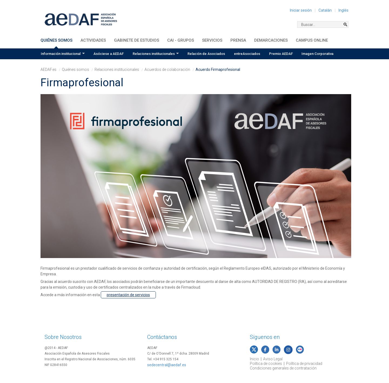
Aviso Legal (273, 359)
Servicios (212, 40)
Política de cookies (266, 363)
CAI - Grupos (180, 40)
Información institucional (61, 54)
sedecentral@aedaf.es (166, 365)
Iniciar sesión (301, 10)
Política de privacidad (304, 363)
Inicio (254, 359)
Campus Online (312, 40)
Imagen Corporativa (317, 54)
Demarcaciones (271, 40)
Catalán (325, 10)
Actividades (93, 40)
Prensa (238, 40)
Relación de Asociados (206, 54)
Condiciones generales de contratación (283, 368)
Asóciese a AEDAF (108, 54)
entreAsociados (247, 54)
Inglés (343, 10)
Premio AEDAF (281, 54)
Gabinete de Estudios (136, 40)
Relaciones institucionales (154, 54)
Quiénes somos (56, 40)
